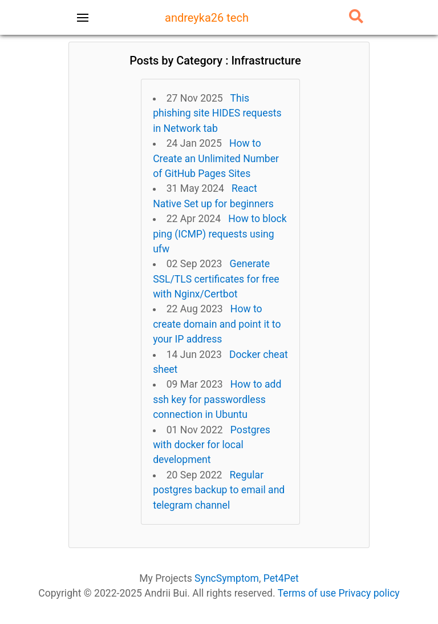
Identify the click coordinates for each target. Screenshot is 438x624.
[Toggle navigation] (83, 17)
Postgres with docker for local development (211, 445)
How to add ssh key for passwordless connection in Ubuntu (217, 399)
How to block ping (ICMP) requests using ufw (220, 234)
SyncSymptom (226, 578)
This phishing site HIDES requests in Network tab (217, 113)
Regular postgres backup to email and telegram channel (219, 490)
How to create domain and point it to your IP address (217, 324)
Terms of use (307, 593)
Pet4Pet (281, 578)
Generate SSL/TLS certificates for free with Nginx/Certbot (216, 279)
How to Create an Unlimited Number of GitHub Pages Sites (216, 158)
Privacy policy (368, 593)
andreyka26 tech (207, 18)
